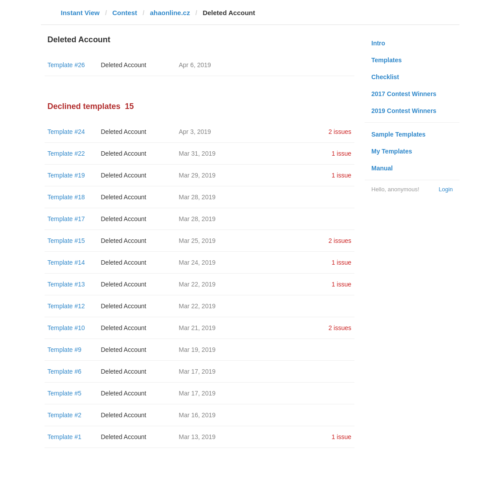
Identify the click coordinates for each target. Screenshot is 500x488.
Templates (386, 60)
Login (446, 189)
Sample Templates (398, 134)
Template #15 (66, 240)
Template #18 (66, 197)
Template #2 (64, 415)
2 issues (340, 131)
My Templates (391, 151)
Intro (378, 43)
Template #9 (64, 349)
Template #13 (66, 284)
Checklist (385, 77)
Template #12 (66, 306)
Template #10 (66, 327)
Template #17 (66, 218)
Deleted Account (123, 65)
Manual (382, 168)
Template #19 (66, 175)
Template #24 (66, 131)
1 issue (341, 153)
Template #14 (66, 262)
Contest (124, 12)
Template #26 (66, 65)
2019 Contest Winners (403, 110)
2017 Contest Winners (403, 93)
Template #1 (64, 436)
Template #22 (66, 153)
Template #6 (64, 371)
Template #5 (64, 393)
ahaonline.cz (170, 12)
